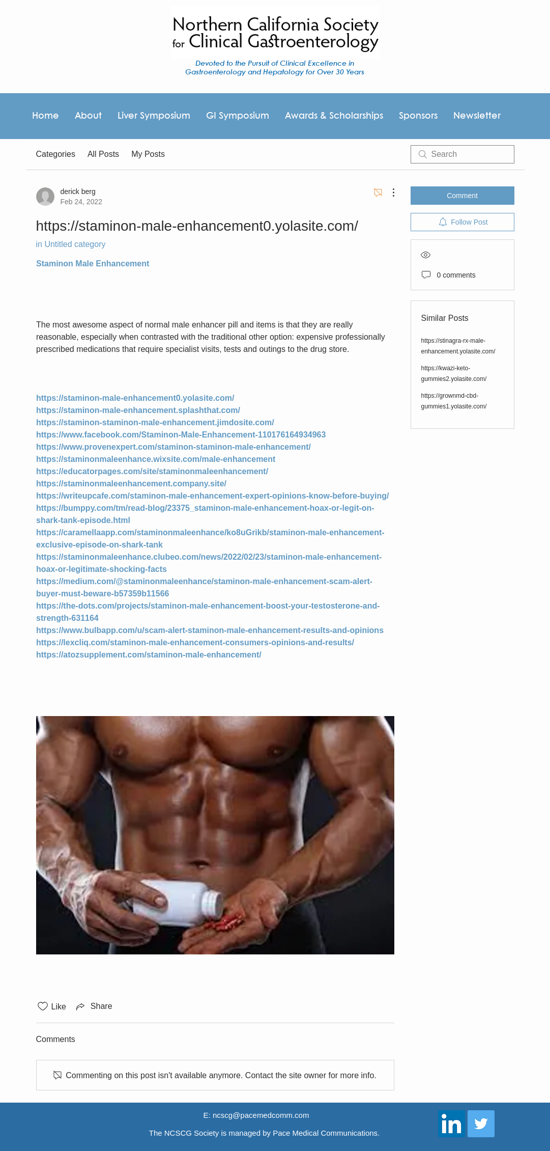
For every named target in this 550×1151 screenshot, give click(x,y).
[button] (418, 116)
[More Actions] (388, 192)
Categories (55, 154)
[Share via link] (93, 1006)
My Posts (148, 154)
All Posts (103, 154)
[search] (462, 154)
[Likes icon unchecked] (42, 1006)
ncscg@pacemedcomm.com (261, 1115)
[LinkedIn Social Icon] (451, 1123)
